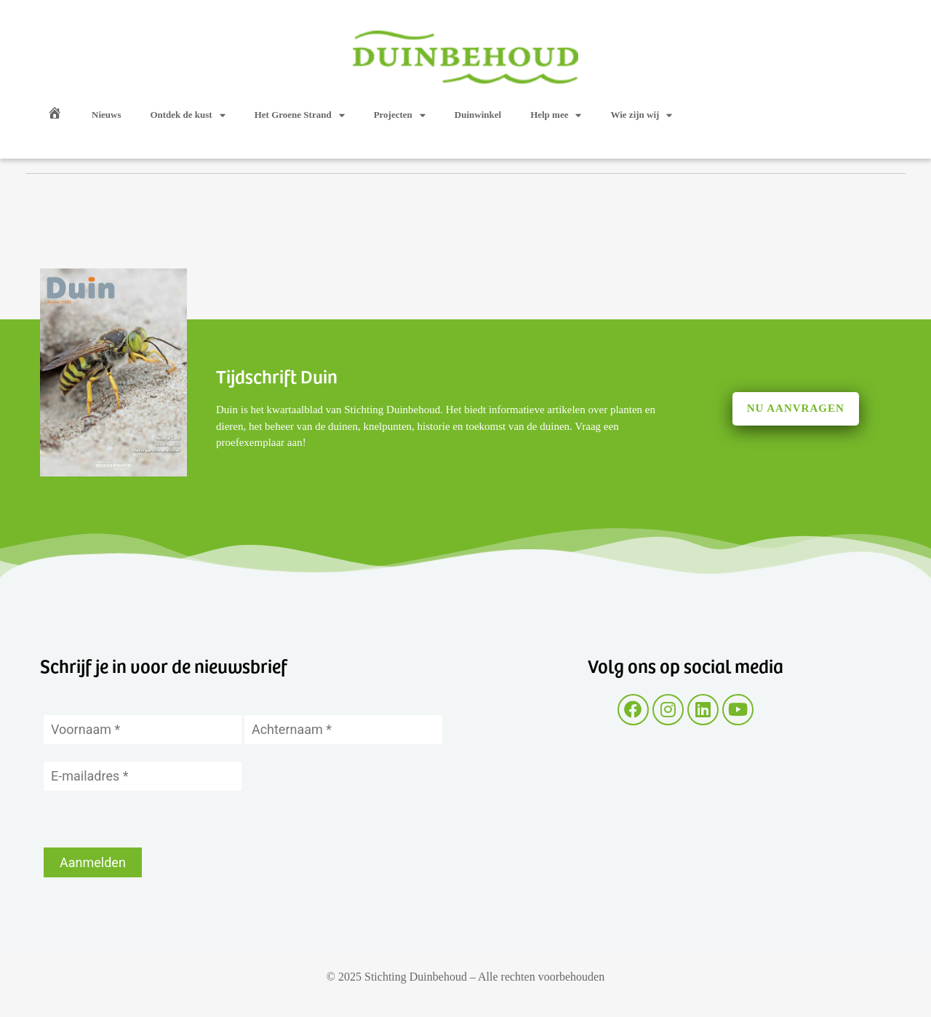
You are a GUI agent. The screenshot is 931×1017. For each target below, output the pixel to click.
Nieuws (106, 114)
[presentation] (154, 819)
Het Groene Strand (300, 115)
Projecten (399, 115)
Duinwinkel (478, 114)
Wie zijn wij (641, 115)
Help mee (555, 115)
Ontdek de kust (187, 115)
